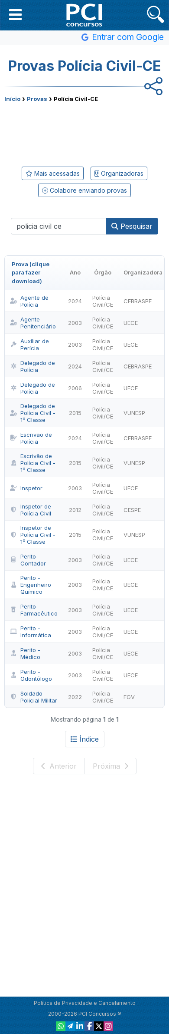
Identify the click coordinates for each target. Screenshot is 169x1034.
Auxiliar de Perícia (29, 344)
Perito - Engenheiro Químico (30, 584)
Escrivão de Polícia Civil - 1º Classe (32, 462)
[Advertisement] (84, 132)
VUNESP (134, 412)
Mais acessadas (53, 173)
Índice (85, 739)
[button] (15, 14)
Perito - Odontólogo (31, 675)
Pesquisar (132, 226)
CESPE (132, 509)
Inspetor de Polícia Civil (30, 510)
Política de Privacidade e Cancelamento (85, 1003)
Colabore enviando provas (84, 190)
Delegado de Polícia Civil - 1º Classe (32, 412)
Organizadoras (118, 173)
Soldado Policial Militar (33, 697)
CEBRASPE (138, 301)
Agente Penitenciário (33, 323)
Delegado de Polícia (32, 366)
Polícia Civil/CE (102, 301)
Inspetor (26, 488)
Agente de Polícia (29, 301)
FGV (129, 696)
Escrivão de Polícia (31, 438)
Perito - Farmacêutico (34, 610)
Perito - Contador (28, 560)
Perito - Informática (30, 632)
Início (12, 98)
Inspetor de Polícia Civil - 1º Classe (32, 534)
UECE (131, 322)
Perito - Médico (25, 653)
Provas (37, 98)
